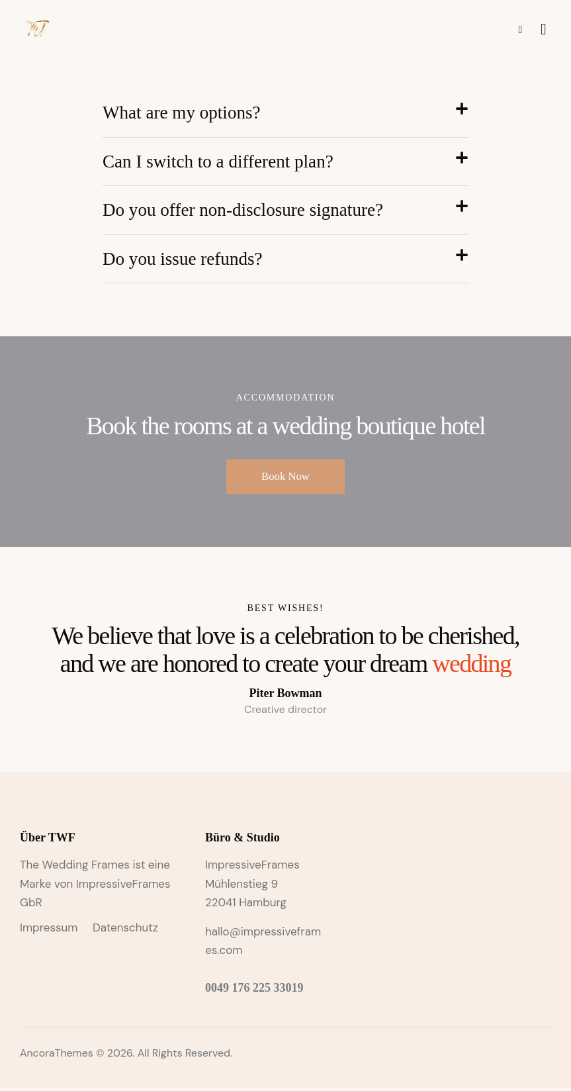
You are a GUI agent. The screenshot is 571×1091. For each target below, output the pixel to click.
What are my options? (184, 113)
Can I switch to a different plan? (222, 162)
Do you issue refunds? (185, 261)
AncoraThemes (57, 1057)
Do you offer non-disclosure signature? (247, 211)
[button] (285, 113)
